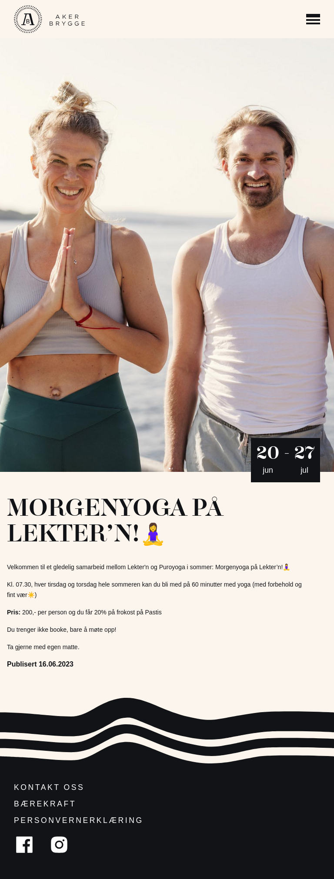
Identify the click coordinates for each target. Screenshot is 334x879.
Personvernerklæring (79, 820)
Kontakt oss (49, 787)
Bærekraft (45, 803)
